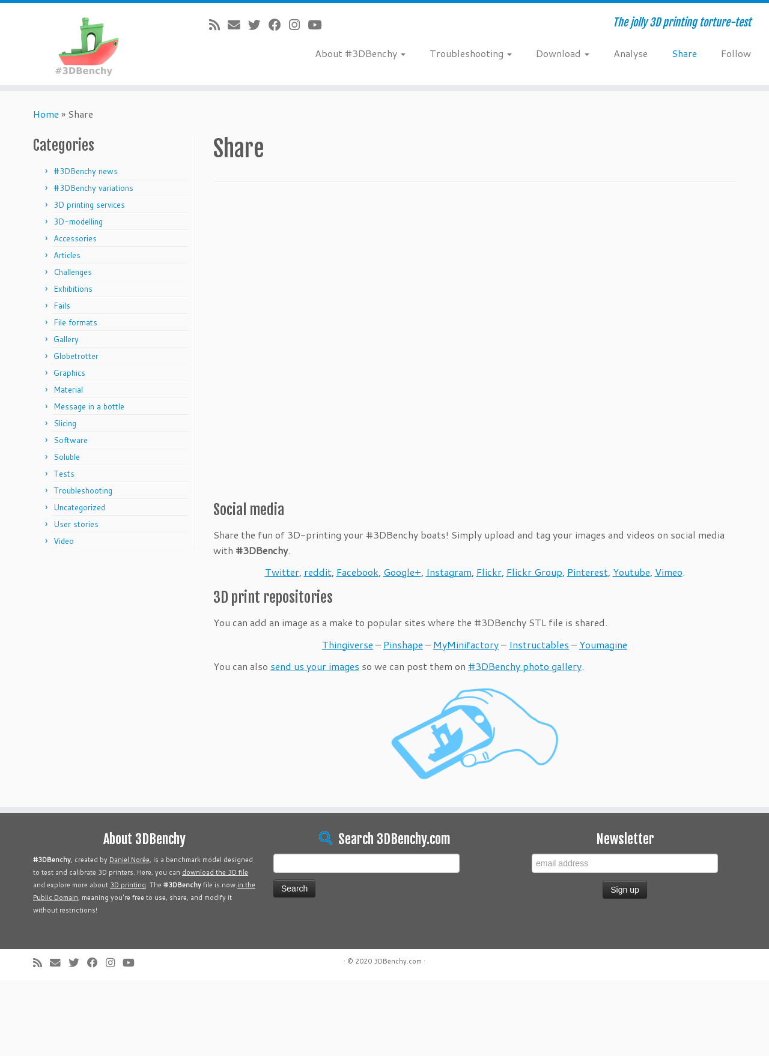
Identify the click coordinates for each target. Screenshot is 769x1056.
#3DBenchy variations (93, 188)
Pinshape (403, 644)
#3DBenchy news (85, 171)
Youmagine (603, 644)
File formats (75, 322)
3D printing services (89, 204)
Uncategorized (79, 507)
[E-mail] (238, 25)
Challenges (72, 272)
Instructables (539, 644)
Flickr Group (534, 572)
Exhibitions (73, 288)
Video (63, 541)
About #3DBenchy (360, 53)
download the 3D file (215, 872)
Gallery (66, 339)
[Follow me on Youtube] (318, 25)
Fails (61, 305)
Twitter (282, 572)
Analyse (630, 53)
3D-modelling (78, 221)
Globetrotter (76, 356)
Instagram (449, 572)
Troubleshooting (471, 53)
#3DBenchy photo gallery (525, 666)
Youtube (631, 572)
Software (70, 440)
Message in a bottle (88, 406)
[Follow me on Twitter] (258, 25)
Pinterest (587, 572)
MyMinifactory (466, 644)
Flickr (489, 572)
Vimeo (668, 572)
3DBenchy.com (398, 961)
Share (684, 53)
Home (46, 114)
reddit (318, 572)
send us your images (314, 666)
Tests (63, 473)
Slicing (64, 423)
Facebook (357, 572)
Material (68, 389)
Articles (67, 255)
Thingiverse (347, 644)
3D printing (128, 885)
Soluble (66, 456)
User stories (76, 524)
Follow (736, 53)
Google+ (402, 572)
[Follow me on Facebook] (279, 25)
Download (562, 53)
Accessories (75, 238)
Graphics (69, 372)
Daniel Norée (129, 859)
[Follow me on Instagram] (298, 25)
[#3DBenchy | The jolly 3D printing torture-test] (88, 44)
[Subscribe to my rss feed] (218, 25)
